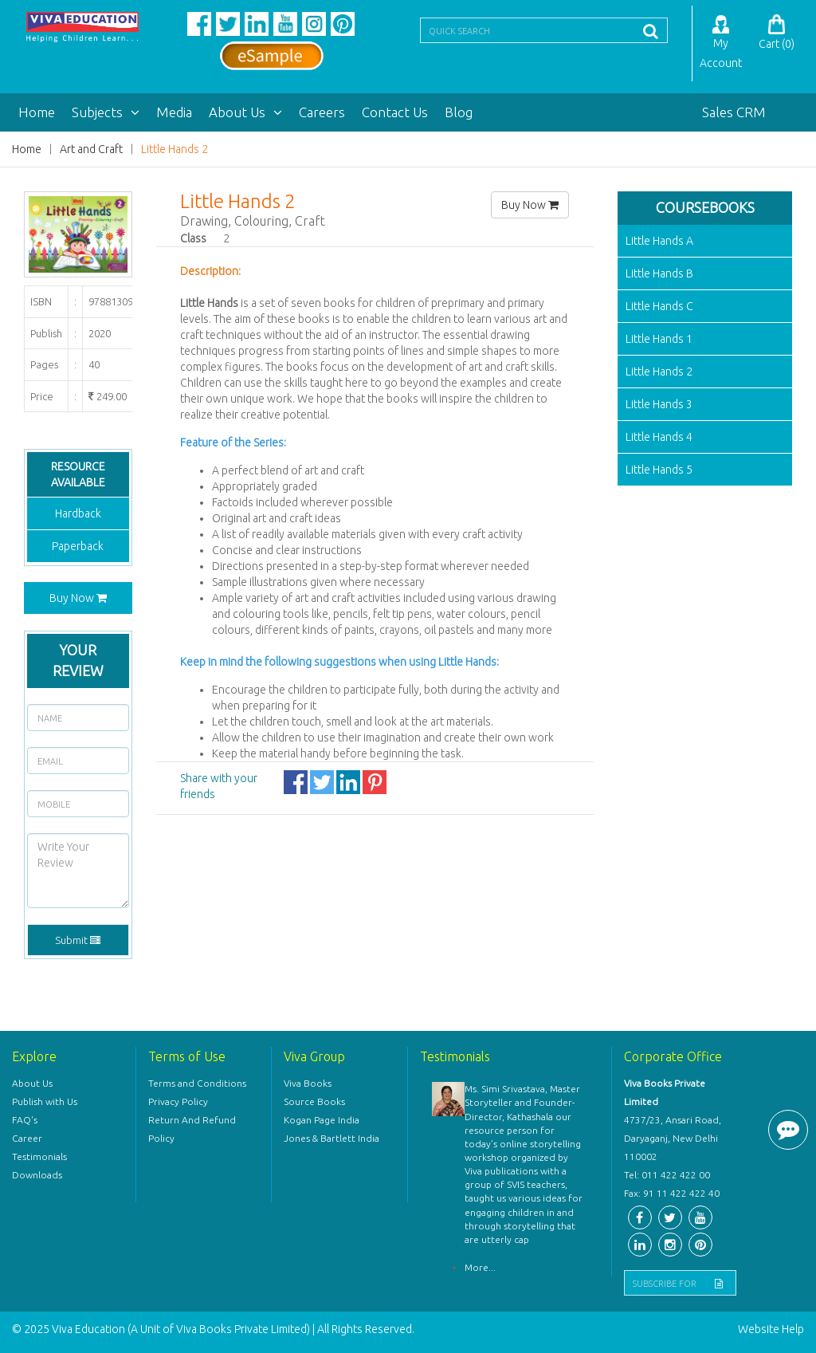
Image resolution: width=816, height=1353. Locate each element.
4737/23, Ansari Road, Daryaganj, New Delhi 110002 (672, 1138)
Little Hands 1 (659, 338)
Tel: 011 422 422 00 (667, 1175)
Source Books (314, 1101)
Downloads (37, 1175)
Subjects (105, 112)
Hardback (78, 513)
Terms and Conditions (197, 1083)
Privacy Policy (178, 1101)
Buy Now (78, 598)
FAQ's (24, 1120)
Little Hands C (659, 306)
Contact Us (395, 112)
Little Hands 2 (174, 149)
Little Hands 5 (659, 469)
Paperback (78, 546)
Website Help (771, 1329)
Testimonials (39, 1156)
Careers (322, 112)
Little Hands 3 (659, 404)
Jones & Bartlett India (331, 1138)
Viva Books (308, 1083)
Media (174, 112)
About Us (245, 112)
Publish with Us (44, 1101)
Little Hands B (659, 273)
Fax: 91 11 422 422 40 (672, 1193)
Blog (459, 112)
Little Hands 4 (659, 437)
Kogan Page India (321, 1120)
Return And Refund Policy (192, 1129)
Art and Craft (91, 149)
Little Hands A (659, 240)
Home (36, 112)
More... (480, 1267)
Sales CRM (734, 112)
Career (27, 1138)
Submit (77, 940)
